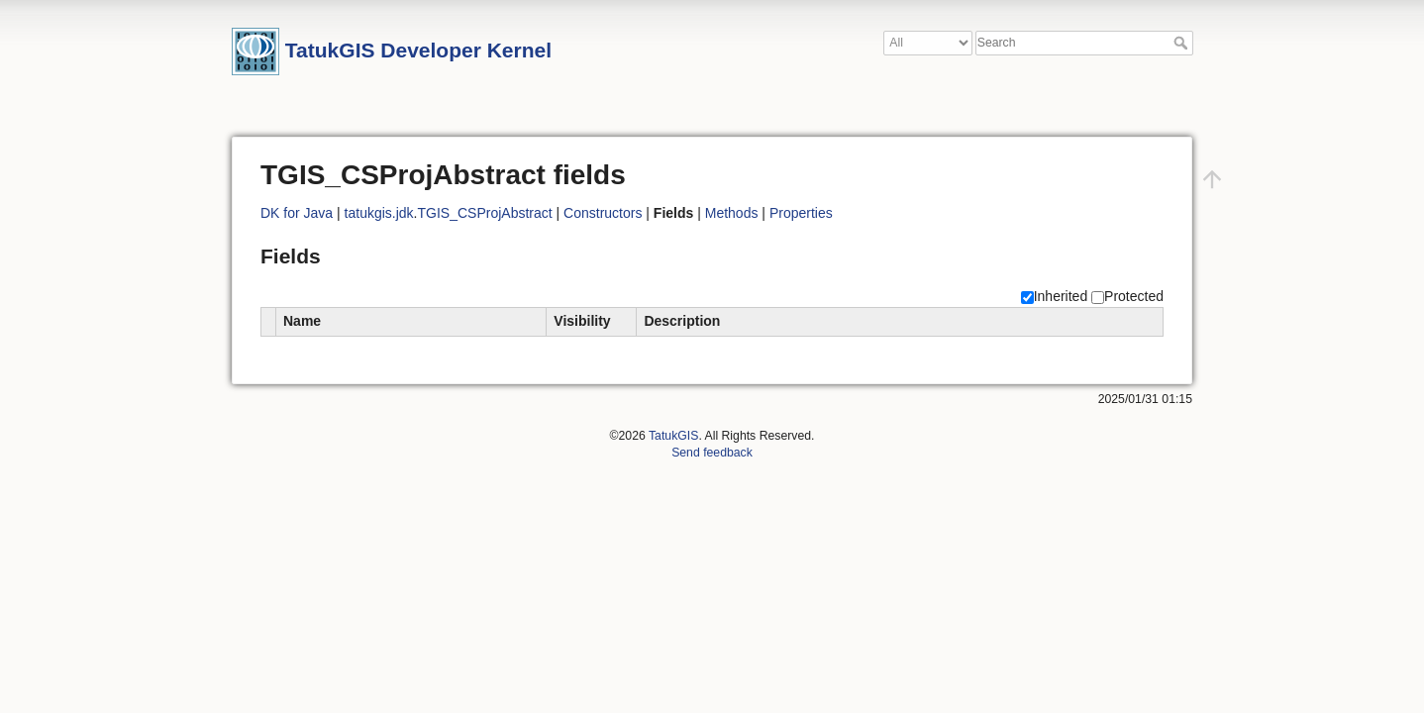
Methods (732, 213)
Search (1182, 43)
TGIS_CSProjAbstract (485, 213)
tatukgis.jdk (379, 213)
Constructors (602, 213)
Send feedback (712, 452)
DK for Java (296, 213)
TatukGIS (673, 436)
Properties (801, 213)
